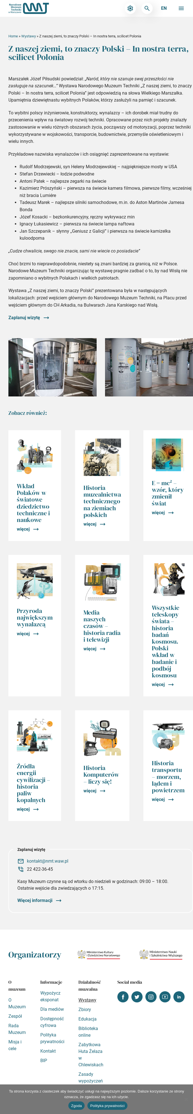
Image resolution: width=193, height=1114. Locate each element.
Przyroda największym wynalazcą (35, 617)
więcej (23, 529)
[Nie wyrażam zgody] (186, 1099)
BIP (43, 1060)
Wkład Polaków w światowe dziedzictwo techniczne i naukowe (33, 503)
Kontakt (48, 1051)
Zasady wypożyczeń (90, 1078)
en (164, 8)
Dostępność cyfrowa (52, 1022)
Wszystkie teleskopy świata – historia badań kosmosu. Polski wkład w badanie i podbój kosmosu (165, 641)
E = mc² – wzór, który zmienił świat (168, 493)
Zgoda (76, 1106)
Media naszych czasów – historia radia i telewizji (101, 626)
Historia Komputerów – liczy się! (101, 774)
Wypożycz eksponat (50, 996)
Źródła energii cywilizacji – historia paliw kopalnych (33, 783)
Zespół (15, 1016)
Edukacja (87, 1019)
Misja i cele (15, 1045)
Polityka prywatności (52, 1038)
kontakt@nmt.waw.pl (47, 861)
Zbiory (84, 1009)
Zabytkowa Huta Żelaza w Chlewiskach (90, 1054)
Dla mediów (52, 1009)
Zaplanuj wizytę (24, 317)
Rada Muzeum (17, 1029)
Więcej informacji (34, 900)
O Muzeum (17, 1003)
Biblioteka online (88, 1032)
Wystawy (28, 36)
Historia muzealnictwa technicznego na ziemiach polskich (102, 501)
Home (13, 36)
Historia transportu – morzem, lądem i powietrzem (168, 776)
